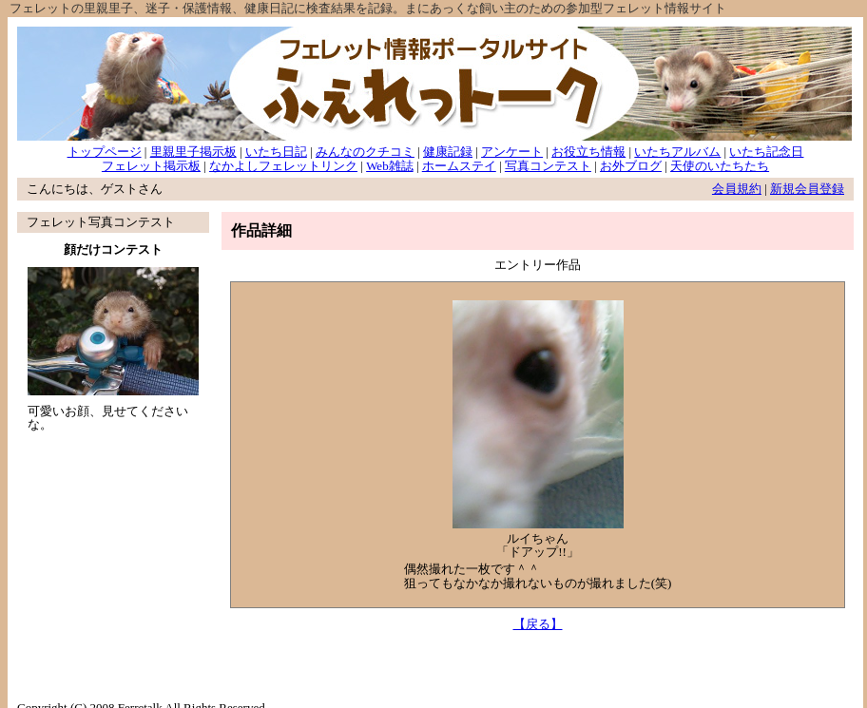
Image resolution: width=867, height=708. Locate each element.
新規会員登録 (807, 189)
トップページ (104, 151)
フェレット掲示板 (151, 166)
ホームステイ (459, 166)
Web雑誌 (390, 166)
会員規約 (736, 189)
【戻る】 (538, 624)
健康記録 (447, 151)
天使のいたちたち (719, 166)
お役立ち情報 (588, 151)
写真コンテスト (548, 166)
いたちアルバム (677, 151)
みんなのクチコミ (365, 151)
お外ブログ (631, 166)
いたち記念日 (766, 151)
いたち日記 (276, 151)
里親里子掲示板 (193, 151)
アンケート (512, 151)
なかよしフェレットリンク (283, 166)
